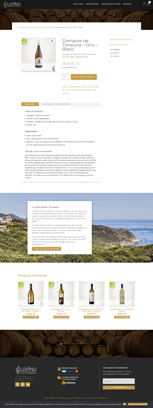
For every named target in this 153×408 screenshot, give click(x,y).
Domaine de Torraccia (45, 27)
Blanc (65, 87)
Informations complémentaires (56, 104)
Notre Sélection (118, 44)
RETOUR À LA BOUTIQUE (78, 343)
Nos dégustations (110, 4)
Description (30, 104)
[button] (52, 41)
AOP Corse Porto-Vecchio (78, 90)
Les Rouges (115, 49)
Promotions (92, 4)
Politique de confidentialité (137, 404)
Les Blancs (114, 53)
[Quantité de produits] (65, 77)
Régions (127, 4)
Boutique (78, 4)
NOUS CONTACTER (24, 379)
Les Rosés (114, 56)
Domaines (31, 27)
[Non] (150, 404)
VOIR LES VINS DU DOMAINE (46, 249)
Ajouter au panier (84, 77)
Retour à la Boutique (121, 39)
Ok (125, 404)
